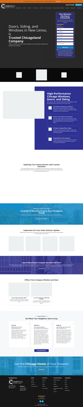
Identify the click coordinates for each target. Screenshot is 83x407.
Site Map (44, 404)
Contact (32, 380)
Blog (65, 382)
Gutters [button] (41, 8)
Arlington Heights (57, 380)
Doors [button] (24, 8)
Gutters (43, 386)
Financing (33, 384)
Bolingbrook (56, 386)
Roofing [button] (35, 8)
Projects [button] (73, 8)
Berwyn (55, 384)
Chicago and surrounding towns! (58, 389)
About (66, 380)
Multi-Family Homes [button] (58, 8)
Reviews (66, 386)
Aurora (55, 382)
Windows (44, 380)
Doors (43, 382)
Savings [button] (79, 8)
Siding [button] (29, 8)
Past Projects (67, 390)
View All (55, 391)
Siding (43, 384)
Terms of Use (65, 55)
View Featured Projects (41, 218)
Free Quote (78, 4)
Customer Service (34, 386)
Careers (66, 388)
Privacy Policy (70, 55)
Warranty (32, 382)
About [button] (67, 8)
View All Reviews (41, 350)
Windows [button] (18, 8)
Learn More (42, 268)
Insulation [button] (48, 8)
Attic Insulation (45, 388)
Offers (66, 384)
